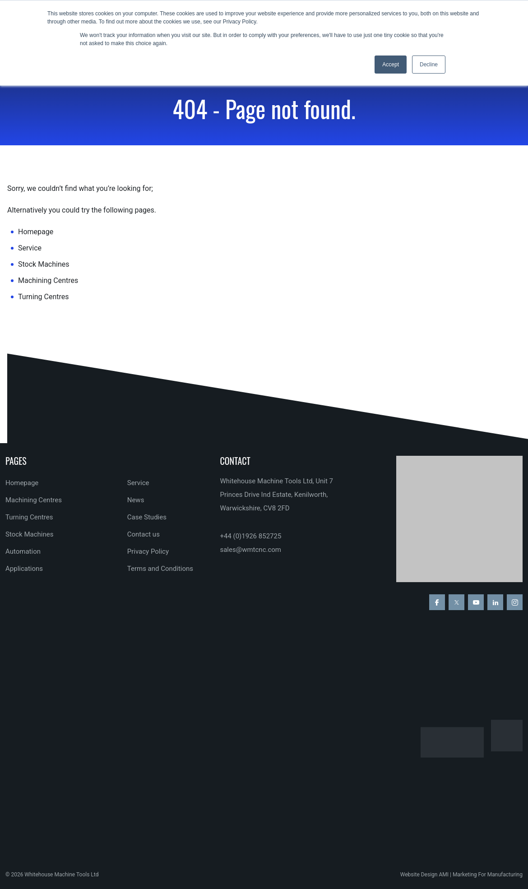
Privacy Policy (148, 551)
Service (30, 248)
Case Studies (147, 517)
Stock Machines (43, 264)
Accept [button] (390, 64)
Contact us (143, 534)
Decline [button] (429, 64)
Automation (23, 551)
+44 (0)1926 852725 (250, 536)
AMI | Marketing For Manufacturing (481, 874)
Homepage (35, 231)
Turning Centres (43, 296)
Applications (24, 569)
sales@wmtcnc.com (250, 550)
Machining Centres (48, 280)
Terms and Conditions (160, 569)
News (135, 500)
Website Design (419, 874)
